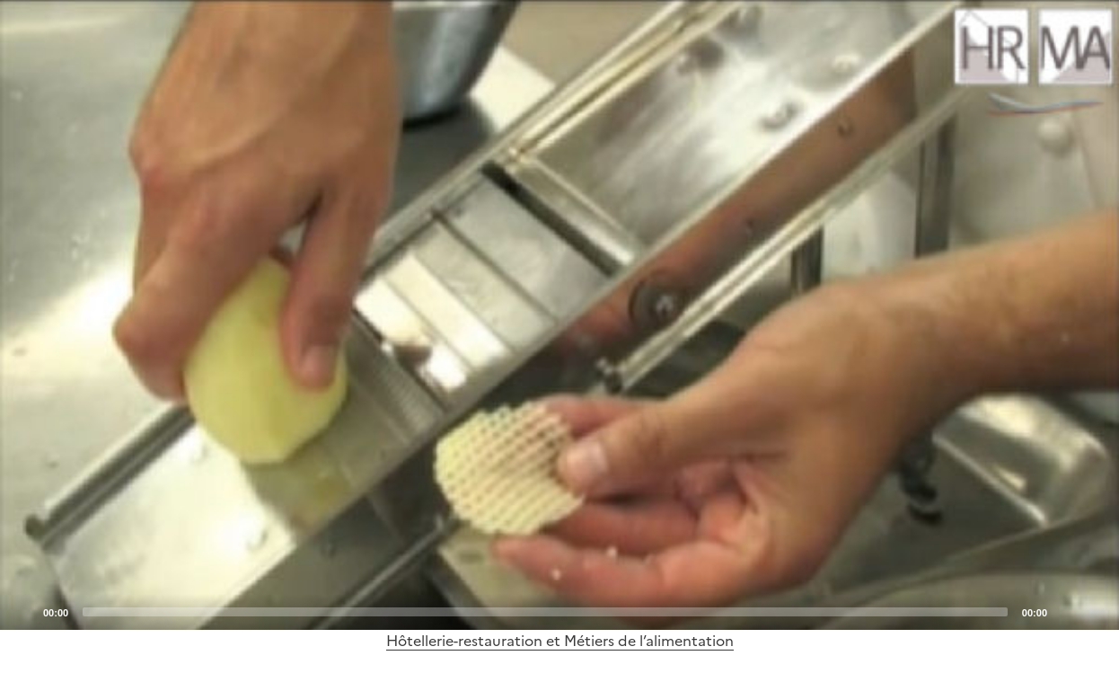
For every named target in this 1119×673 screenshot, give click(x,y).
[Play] (559, 314)
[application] (559, 315)
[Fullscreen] (1095, 611)
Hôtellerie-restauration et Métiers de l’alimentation (560, 640)
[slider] (545, 611)
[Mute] (1066, 611)
